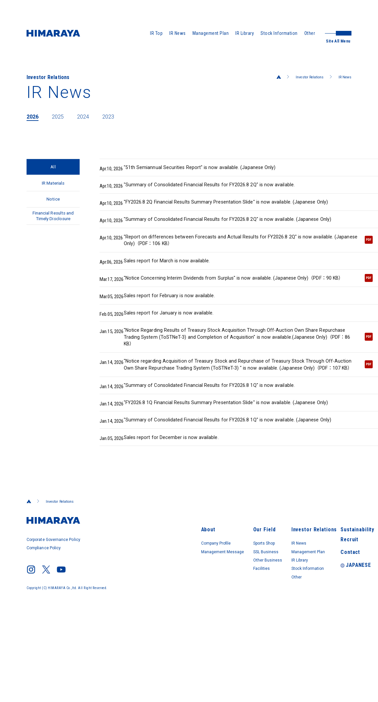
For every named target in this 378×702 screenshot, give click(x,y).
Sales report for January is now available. (163, 352)
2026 (34, 116)
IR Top (156, 33)
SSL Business (208, 618)
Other (309, 33)
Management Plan (210, 33)
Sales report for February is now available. (164, 332)
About (121, 594)
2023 (117, 116)
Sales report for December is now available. (165, 511)
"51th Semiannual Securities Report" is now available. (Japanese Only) (196, 168)
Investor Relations (302, 77)
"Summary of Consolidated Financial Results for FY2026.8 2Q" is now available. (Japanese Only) (220, 231)
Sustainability (336, 594)
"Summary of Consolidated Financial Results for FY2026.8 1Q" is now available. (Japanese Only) (220, 486)
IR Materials (53, 188)
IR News (177, 33)
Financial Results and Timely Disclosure (53, 232)
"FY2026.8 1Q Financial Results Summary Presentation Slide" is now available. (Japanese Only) (224, 463)
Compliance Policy (45, 621)
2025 (61, 116)
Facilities (203, 637)
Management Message (141, 618)
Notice (53, 208)
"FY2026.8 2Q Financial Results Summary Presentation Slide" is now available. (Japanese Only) (224, 208)
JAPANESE (335, 636)
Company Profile (134, 609)
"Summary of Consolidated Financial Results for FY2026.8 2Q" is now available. (207, 188)
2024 (89, 116)
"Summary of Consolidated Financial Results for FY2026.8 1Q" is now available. (207, 443)
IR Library (244, 33)
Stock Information (279, 33)
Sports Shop (207, 609)
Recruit (330, 608)
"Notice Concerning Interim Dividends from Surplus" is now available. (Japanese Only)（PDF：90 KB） (236, 307)
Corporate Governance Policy (55, 614)
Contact (330, 622)
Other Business (210, 628)
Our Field (203, 594)
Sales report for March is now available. (161, 284)
